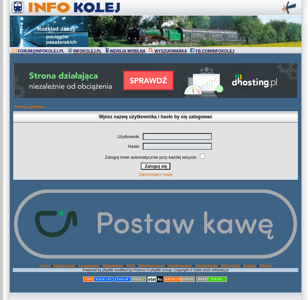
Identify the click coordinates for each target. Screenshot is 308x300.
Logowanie (89, 266)
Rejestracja (64, 266)
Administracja (151, 266)
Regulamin (112, 266)
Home (44, 266)
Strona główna (29, 106)
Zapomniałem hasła (155, 174)
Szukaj (249, 266)
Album (266, 266)
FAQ (131, 266)
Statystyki (230, 266)
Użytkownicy (180, 266)
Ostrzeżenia (206, 266)
